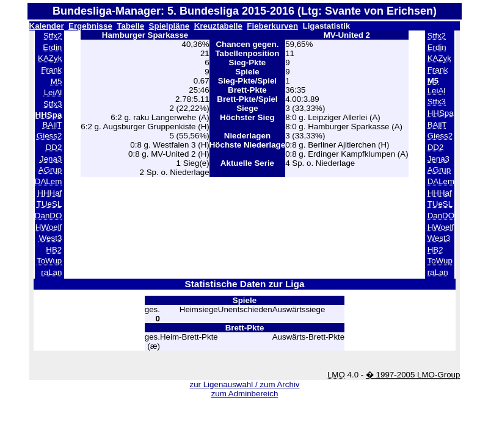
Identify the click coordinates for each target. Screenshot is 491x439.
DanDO (48, 215)
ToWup (49, 260)
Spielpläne (169, 25)
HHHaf (49, 193)
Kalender (46, 25)
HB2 (54, 249)
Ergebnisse (90, 25)
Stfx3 (52, 104)
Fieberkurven (272, 25)
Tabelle (130, 25)
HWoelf (48, 227)
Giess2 (49, 135)
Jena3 (51, 158)
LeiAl (53, 92)
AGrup (50, 169)
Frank (51, 69)
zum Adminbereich (244, 393)
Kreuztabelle (218, 25)
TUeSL (49, 204)
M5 (56, 81)
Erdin (52, 47)
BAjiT (52, 124)
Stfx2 (52, 35)
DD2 (54, 147)
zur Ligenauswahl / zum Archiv (244, 384)
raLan (51, 272)
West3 (50, 238)
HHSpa (440, 113)
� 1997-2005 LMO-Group (413, 374)
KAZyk (50, 58)
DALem (48, 181)
